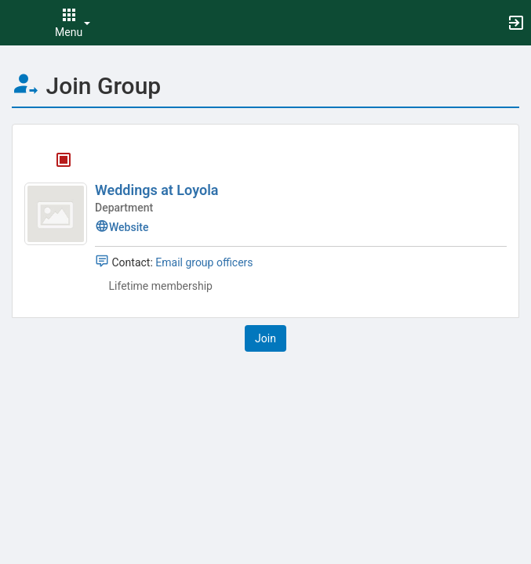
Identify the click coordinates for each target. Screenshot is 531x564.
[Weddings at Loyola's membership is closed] (55, 161)
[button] (20, 22)
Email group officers (204, 262)
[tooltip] (63, 161)
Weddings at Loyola (157, 190)
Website (121, 227)
